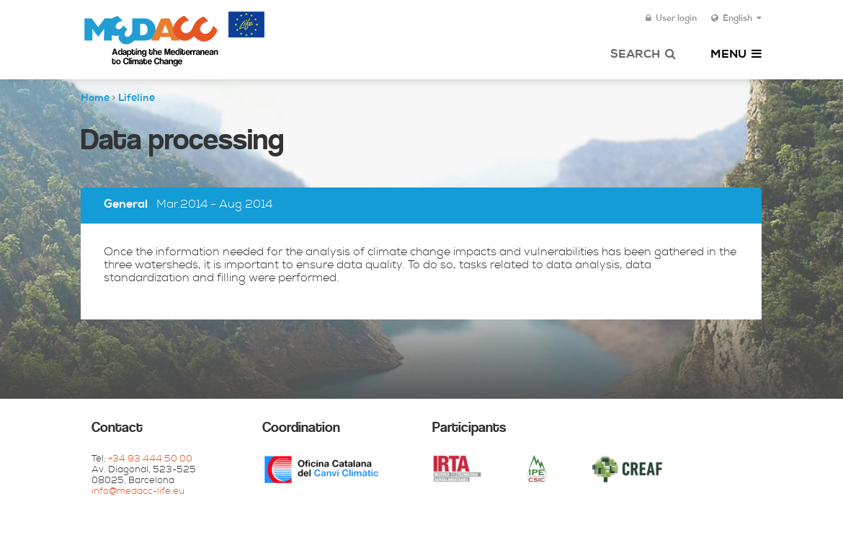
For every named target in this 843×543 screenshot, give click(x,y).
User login (671, 19)
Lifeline (136, 99)
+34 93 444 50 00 (150, 459)
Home (95, 99)
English (736, 19)
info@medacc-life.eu (138, 492)
